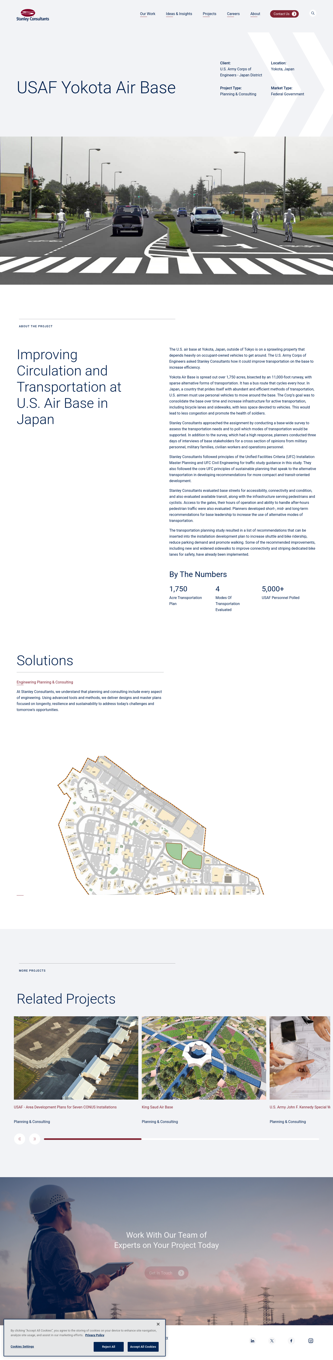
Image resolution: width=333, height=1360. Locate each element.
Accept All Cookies (143, 1346)
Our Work (147, 14)
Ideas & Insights (179, 14)
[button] (19, 1139)
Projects (209, 14)
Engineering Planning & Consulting (45, 682)
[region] (85, 1337)
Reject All (108, 1346)
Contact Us (282, 14)
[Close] (158, 1324)
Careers (233, 14)
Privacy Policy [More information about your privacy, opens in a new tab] (94, 1335)
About (255, 14)
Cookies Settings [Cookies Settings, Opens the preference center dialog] (22, 1346)
